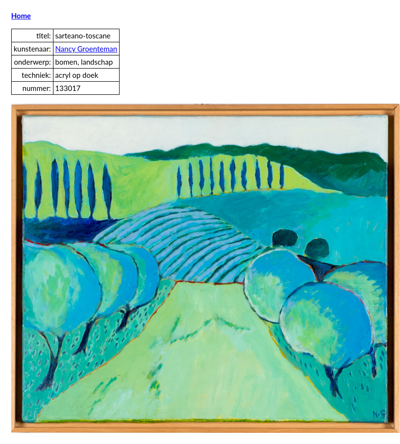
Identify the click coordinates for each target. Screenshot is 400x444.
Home (21, 15)
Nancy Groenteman (86, 48)
